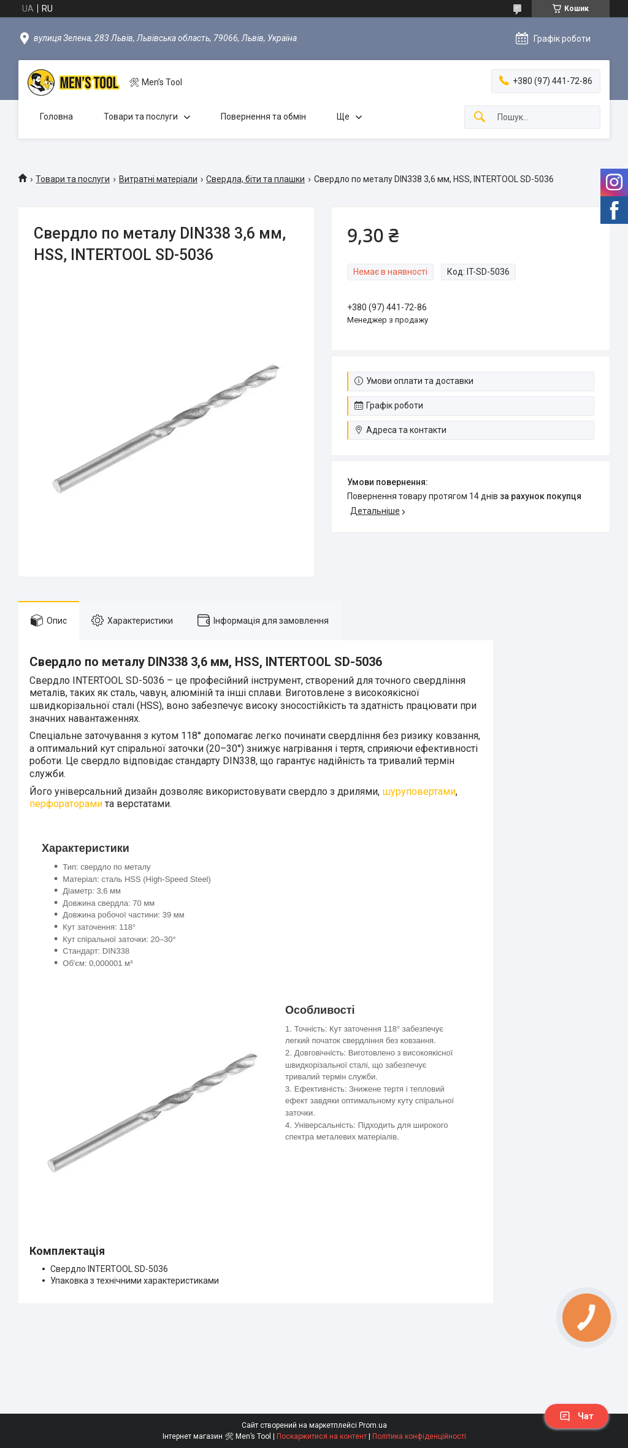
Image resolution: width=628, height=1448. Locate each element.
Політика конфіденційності (419, 1436)
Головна (56, 116)
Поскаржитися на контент (322, 1436)
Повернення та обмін (263, 116)
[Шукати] (479, 117)
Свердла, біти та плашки (255, 179)
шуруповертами (419, 791)
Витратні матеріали (158, 179)
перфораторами (65, 804)
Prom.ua (373, 1425)
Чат (576, 1416)
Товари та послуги (141, 116)
